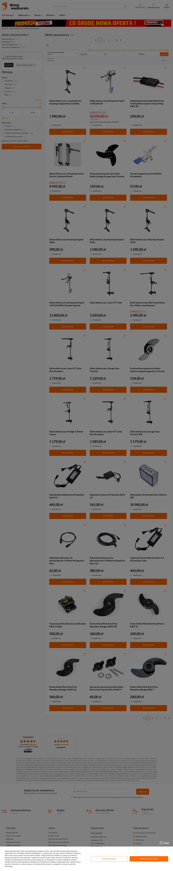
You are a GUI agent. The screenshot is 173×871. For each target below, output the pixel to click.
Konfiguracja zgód (109, 859)
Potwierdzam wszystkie (149, 859)
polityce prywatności (70, 855)
